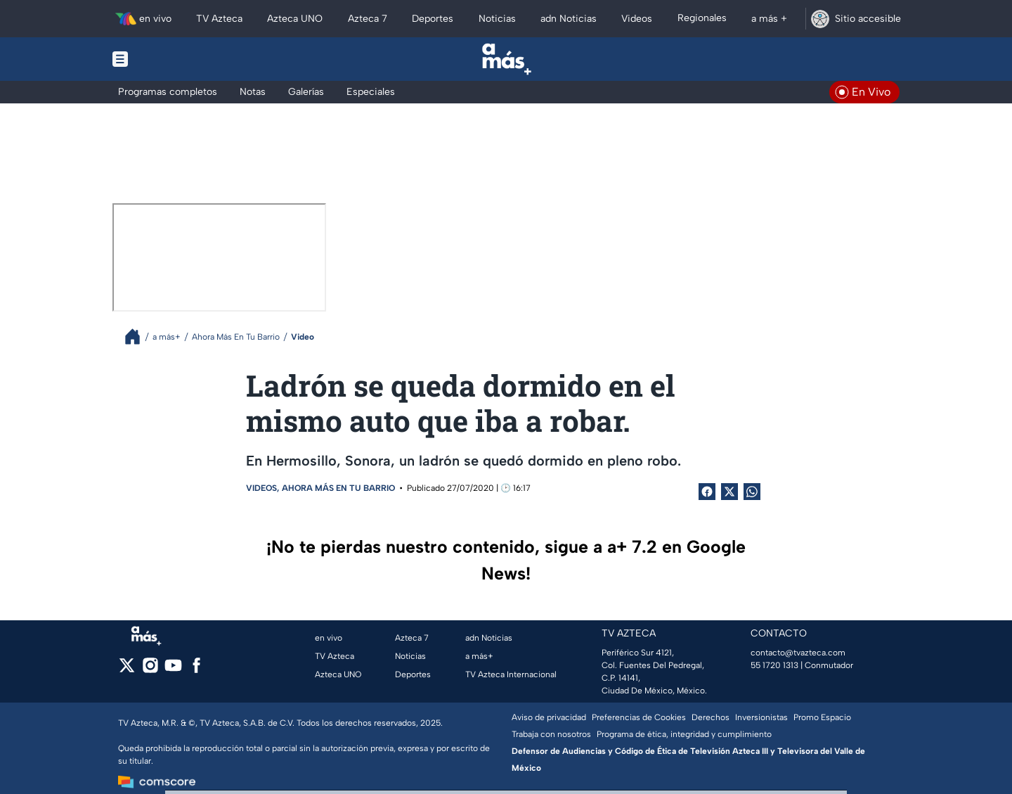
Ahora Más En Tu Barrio (338, 488)
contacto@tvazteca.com (798, 653)
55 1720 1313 (774, 665)
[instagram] (150, 670)
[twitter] (127, 670)
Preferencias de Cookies (639, 717)
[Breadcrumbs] (138, 336)
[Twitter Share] (729, 491)
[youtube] (173, 670)
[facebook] (196, 670)
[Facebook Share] (707, 491)
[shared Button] (752, 491)
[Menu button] (168, 59)
